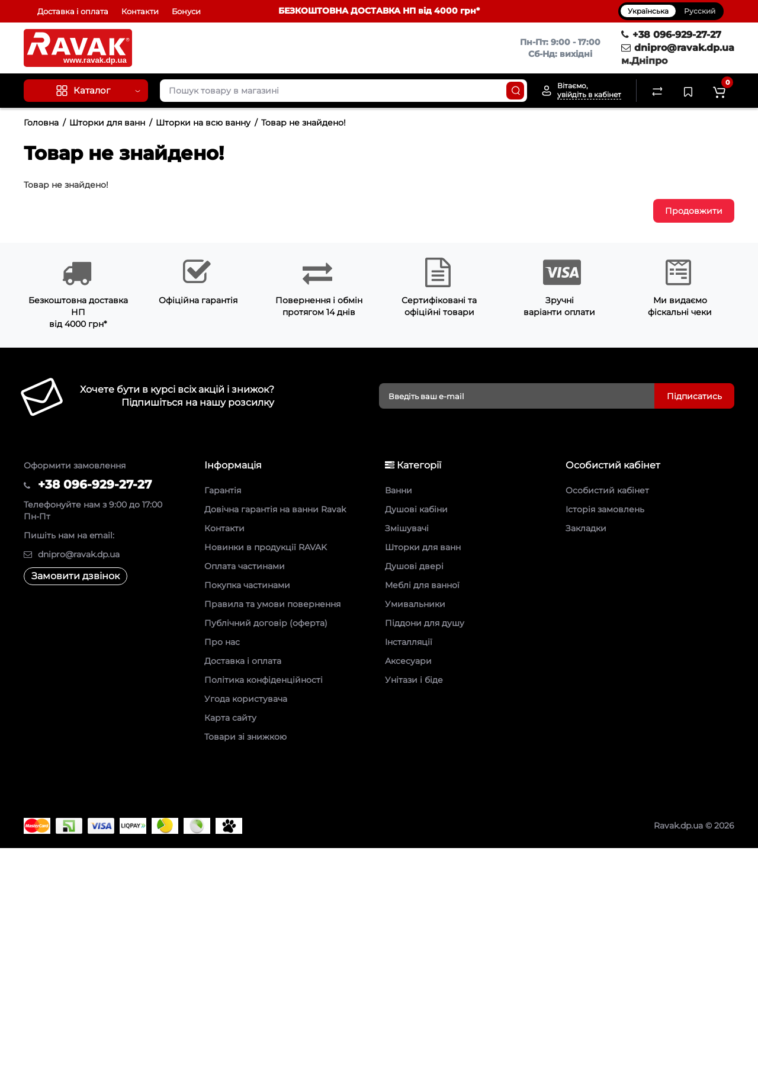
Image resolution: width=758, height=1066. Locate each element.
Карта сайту (230, 717)
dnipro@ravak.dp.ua (677, 47)
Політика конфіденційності (263, 680)
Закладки (586, 528)
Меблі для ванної (422, 585)
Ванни (398, 490)
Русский (699, 11)
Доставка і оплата (72, 11)
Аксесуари (408, 661)
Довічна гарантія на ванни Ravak (275, 509)
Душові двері (414, 566)
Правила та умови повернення (272, 604)
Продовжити (693, 211)
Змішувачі (407, 528)
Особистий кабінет (607, 490)
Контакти (140, 11)
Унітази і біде (414, 680)
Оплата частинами (244, 566)
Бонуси (186, 11)
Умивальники (415, 604)
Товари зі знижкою (245, 736)
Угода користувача (245, 698)
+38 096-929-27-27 (671, 34)
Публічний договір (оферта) (265, 623)
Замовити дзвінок (75, 576)
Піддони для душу (424, 623)
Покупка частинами (247, 585)
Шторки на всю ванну (203, 122)
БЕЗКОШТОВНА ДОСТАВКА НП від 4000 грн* (379, 10)
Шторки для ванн (107, 122)
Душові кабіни (416, 509)
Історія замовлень (605, 509)
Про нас (222, 642)
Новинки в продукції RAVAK (265, 547)
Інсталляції (408, 642)
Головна (41, 122)
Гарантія (222, 490)
